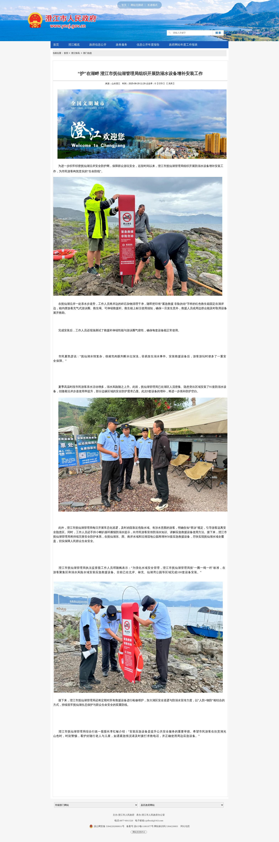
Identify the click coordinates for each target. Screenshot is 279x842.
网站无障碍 (137, 5)
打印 (161, 83)
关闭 (170, 83)
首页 (124, 5)
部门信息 (87, 53)
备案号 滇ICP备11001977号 (140, 826)
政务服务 (121, 44)
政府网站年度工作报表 (183, 44)
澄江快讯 (75, 53)
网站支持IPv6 (139, 832)
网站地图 (185, 826)
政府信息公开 (97, 44)
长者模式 (152, 5)
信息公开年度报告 (148, 44)
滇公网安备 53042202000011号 (109, 826)
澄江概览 (74, 44)
